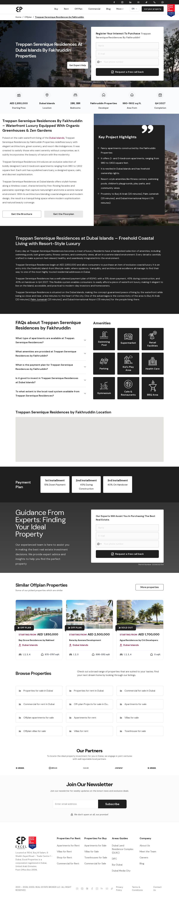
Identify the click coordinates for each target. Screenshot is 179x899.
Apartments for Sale (95, 845)
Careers (144, 857)
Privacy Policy (119, 888)
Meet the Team (148, 851)
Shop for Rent (64, 857)
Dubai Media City (121, 870)
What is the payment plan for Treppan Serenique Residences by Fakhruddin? (44, 367)
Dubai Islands (47, 103)
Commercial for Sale (95, 863)
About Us (145, 845)
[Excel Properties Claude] (87, 888)
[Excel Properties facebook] (92, 888)
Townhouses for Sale (95, 857)
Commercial (94, 8)
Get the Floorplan (63, 214)
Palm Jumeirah (39, 299)
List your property (152, 9)
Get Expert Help (77, 65)
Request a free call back (127, 71)
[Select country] (99, 62)
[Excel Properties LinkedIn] (102, 888)
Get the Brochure (21, 214)
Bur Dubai (117, 864)
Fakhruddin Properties (103, 103)
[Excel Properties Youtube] (107, 888)
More (120, 8)
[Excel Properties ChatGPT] (82, 888)
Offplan (29, 17)
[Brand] (19, 9)
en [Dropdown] (134, 8)
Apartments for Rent (68, 845)
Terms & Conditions (137, 888)
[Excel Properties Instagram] (97, 888)
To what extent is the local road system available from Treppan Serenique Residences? (47, 393)
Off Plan (78, 8)
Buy (56, 8)
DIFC (114, 858)
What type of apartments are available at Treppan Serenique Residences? (45, 340)
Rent (66, 8)
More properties (149, 587)
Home (19, 17)
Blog (108, 8)
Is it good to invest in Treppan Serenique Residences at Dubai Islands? (47, 380)
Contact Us (157, 888)
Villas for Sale (91, 851)
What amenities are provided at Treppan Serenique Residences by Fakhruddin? (46, 353)
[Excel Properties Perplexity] (77, 888)
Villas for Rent (64, 851)
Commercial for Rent (68, 863)
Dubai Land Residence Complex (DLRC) (122, 849)
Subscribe (112, 804)
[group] (20, 768)
